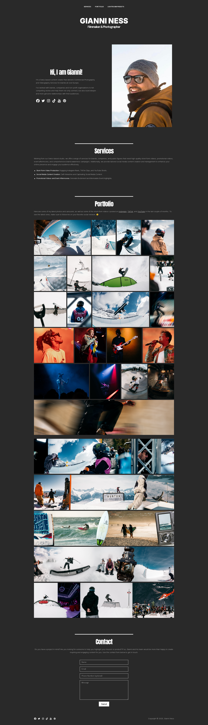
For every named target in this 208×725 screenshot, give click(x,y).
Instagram (123, 211)
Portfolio (99, 7)
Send (104, 704)
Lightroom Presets (116, 7)
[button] (38, 101)
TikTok (130, 211)
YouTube (141, 211)
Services (87, 7)
